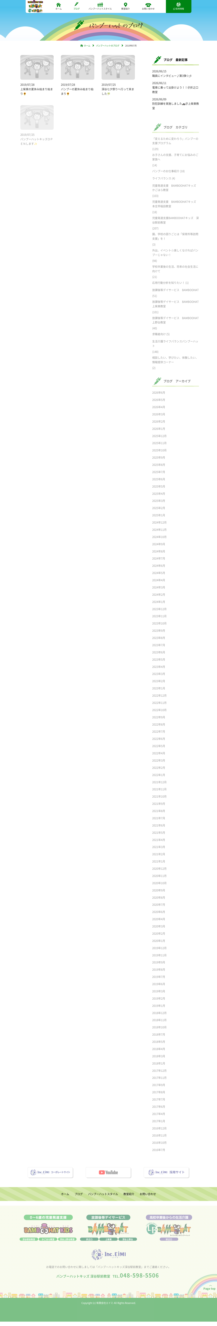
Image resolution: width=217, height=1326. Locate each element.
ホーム (58, 6)
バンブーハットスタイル (100, 6)
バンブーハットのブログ (107, 45)
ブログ (76, 6)
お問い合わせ (148, 6)
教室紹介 (125, 6)
